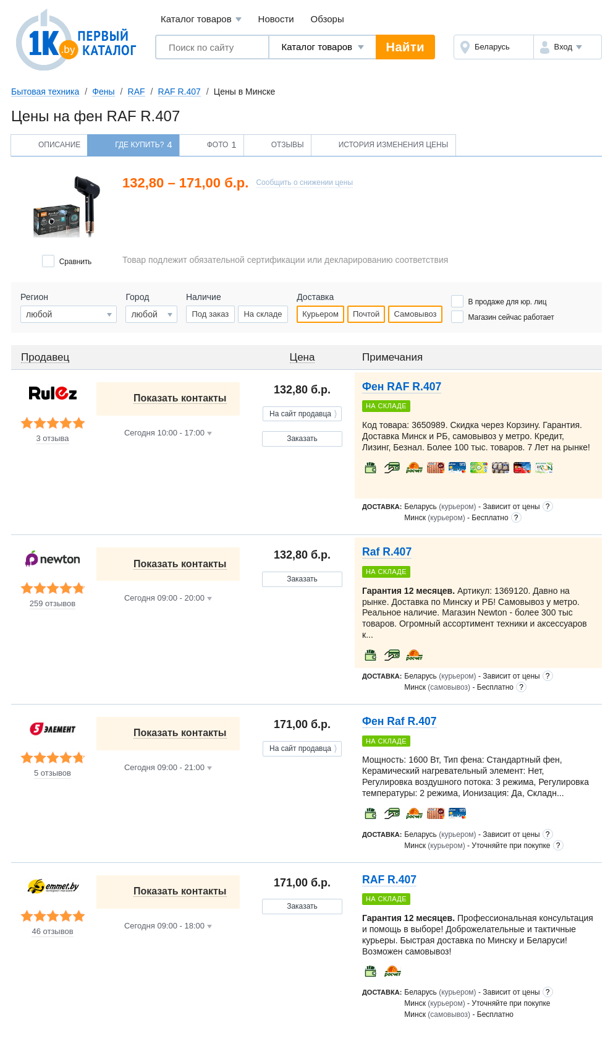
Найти (405, 47)
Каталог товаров (201, 19)
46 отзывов (52, 931)
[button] (567, 47)
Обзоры (327, 19)
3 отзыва (52, 438)
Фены (103, 91)
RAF (136, 91)
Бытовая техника (45, 91)
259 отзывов (52, 603)
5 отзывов (52, 773)
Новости (276, 19)
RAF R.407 (179, 91)
